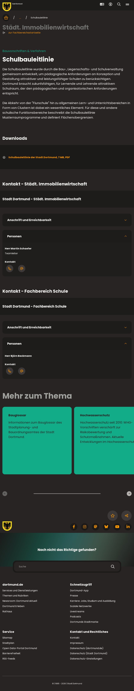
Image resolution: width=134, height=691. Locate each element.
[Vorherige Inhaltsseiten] (4, 493)
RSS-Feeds (8, 658)
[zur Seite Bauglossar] (37, 440)
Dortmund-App (79, 590)
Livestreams (77, 611)
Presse (74, 595)
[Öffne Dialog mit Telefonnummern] (9, 268)
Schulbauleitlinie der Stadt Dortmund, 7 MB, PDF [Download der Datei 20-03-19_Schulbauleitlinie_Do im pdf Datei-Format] (36, 157)
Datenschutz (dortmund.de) (86, 648)
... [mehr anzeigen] (20, 17)
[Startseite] (6, 17)
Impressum (76, 643)
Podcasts (75, 616)
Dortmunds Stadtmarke (84, 622)
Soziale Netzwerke (81, 606)
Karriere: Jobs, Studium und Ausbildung (92, 601)
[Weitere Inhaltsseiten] (129, 493)
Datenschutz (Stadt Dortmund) (88, 653)
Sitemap (7, 637)
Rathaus (7, 611)
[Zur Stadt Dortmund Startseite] (12, 6)
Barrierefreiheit (11, 653)
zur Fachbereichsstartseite (21, 32)
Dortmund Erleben (13, 606)
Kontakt (74, 637)
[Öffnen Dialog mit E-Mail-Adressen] (21, 268)
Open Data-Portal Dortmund (19, 648)
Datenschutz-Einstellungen (86, 658)
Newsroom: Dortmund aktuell (19, 601)
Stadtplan (8, 643)
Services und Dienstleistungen (20, 590)
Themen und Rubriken (15, 595)
